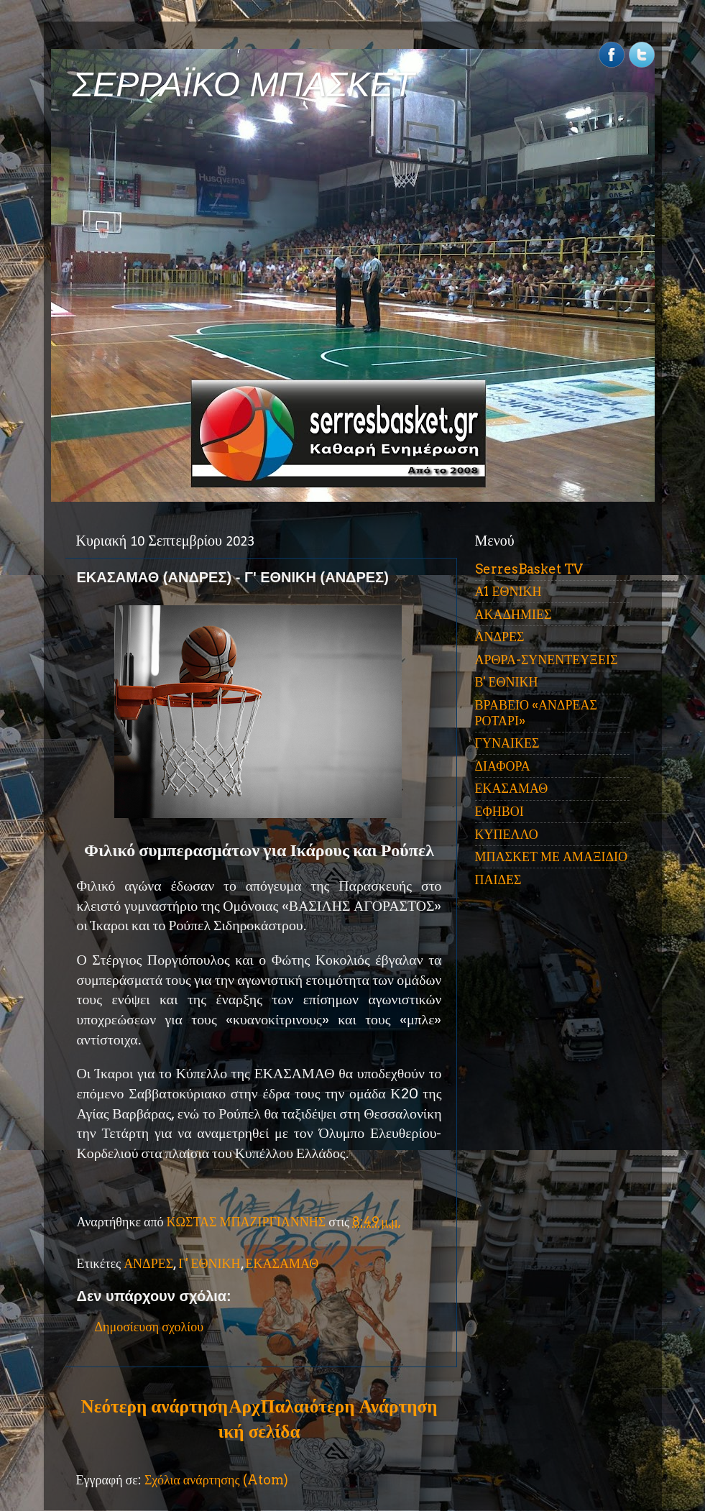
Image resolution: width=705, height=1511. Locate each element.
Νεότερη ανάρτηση (154, 1406)
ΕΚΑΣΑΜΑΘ (282, 1263)
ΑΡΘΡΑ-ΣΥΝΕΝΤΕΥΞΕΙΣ (546, 659)
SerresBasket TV (529, 569)
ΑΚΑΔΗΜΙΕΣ (513, 614)
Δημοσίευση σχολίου (149, 1326)
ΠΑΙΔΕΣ (498, 879)
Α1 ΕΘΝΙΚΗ (508, 591)
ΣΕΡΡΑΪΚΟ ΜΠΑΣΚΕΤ (244, 84)
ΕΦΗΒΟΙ (499, 811)
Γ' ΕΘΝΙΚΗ (209, 1263)
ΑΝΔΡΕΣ (148, 1263)
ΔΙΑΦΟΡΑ (502, 765)
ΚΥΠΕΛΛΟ (506, 834)
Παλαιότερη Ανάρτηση (349, 1406)
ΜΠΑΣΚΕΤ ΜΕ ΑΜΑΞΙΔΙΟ (551, 856)
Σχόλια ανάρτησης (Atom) (216, 1479)
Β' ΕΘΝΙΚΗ (506, 681)
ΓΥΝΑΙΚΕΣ (507, 742)
